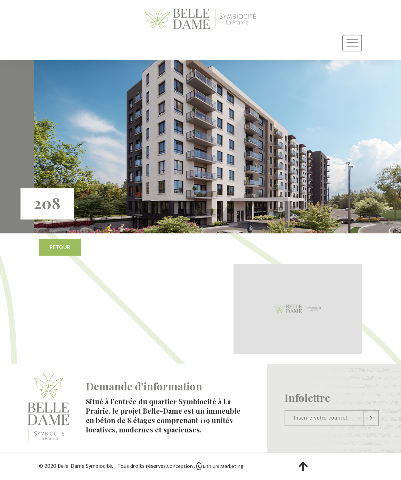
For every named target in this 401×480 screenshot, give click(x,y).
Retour (60, 247)
